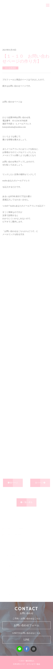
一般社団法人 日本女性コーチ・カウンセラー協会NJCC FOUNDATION (21, 5)
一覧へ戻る (26, 504)
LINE (26, 639)
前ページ (13, 485)
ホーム (5, 33)
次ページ (40, 485)
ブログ (13, 33)
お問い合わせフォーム (26, 625)
